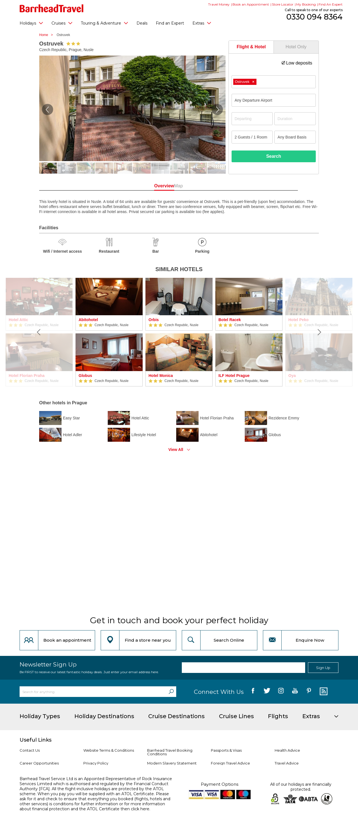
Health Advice (287, 750)
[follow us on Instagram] (281, 691)
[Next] (319, 332)
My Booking (306, 4)
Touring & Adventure (104, 23)
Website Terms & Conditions (108, 750)
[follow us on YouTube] (295, 691)
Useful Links (35, 740)
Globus (85, 375)
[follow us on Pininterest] (309, 691)
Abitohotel (88, 319)
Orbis (154, 319)
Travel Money (219, 4)
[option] (109, 332)
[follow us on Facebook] (253, 691)
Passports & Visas (226, 750)
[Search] (171, 691)
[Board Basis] (295, 137)
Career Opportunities (39, 763)
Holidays (31, 23)
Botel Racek (229, 319)
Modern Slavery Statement (172, 763)
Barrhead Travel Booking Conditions (169, 752)
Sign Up (323, 667)
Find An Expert (331, 4)
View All (175, 449)
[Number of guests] (252, 137)
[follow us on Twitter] (267, 691)
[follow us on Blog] (323, 691)
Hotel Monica (161, 375)
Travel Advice (287, 763)
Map (204, 185)
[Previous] (39, 332)
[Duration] (295, 118)
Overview (154, 185)
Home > (47, 35)
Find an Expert (170, 23)
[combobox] (274, 81)
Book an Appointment (250, 4)
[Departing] (252, 118)
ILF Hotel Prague (233, 375)
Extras (201, 23)
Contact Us (30, 750)
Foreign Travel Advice (230, 763)
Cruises (61, 23)
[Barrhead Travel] (52, 8)
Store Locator (282, 4)
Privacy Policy (95, 763)
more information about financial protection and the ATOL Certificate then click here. (92, 806)
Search (273, 156)
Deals (141, 23)
